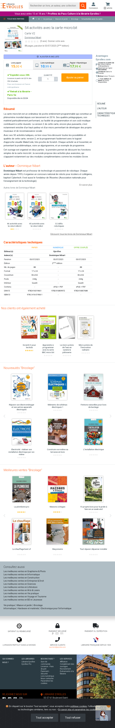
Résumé (101, 103)
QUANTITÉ (48, 75)
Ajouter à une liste (48, 57)
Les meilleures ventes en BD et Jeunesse (23, 600)
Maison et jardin (24, 605)
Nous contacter (47, 678)
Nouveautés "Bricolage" (19, 368)
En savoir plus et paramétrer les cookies (77, 709)
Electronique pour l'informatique (56, 608)
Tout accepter (44, 717)
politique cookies (78, 706)
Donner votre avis (56, 41)
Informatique (10, 608)
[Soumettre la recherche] (83, 5)
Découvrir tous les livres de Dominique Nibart (71, 234)
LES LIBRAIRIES (28, 659)
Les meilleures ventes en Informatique (22, 574)
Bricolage (38, 605)
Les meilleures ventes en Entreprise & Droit (24, 581)
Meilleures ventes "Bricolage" (23, 470)
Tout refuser (73, 717)
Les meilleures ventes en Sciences (20, 584)
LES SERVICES (66, 659)
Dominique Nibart (33, 37)
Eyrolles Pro (26, 664)
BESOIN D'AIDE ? (47, 659)
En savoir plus (85, 185)
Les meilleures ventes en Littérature (20, 587)
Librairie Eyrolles (28, 662)
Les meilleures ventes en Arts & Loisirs (22, 590)
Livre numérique (47, 676)
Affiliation (64, 662)
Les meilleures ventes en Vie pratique (21, 593)
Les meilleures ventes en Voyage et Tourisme (25, 596)
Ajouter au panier (75, 77)
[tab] (18, 65)
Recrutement (65, 669)
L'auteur (102, 108)
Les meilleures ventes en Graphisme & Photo (25, 571)
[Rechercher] (54, 5)
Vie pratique (9, 605)
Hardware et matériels (28, 608)
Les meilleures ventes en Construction (22, 577)
